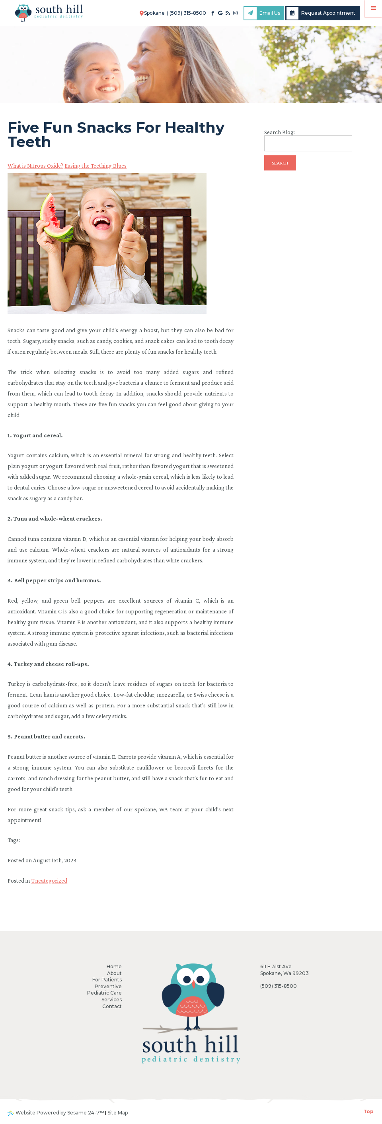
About (114, 973)
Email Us (262, 13)
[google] (220, 13)
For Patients (107, 980)
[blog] (228, 13)
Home (114, 966)
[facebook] (212, 13)
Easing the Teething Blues (95, 166)
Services (111, 1000)
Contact (112, 1006)
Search (280, 163)
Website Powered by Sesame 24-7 (56, 1113)
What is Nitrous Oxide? (35, 166)
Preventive (108, 986)
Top (368, 1111)
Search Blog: (279, 132)
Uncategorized (49, 880)
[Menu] (373, 8)
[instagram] (235, 13)
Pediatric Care (104, 993)
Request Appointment (321, 13)
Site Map (117, 1113)
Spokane (152, 13)
